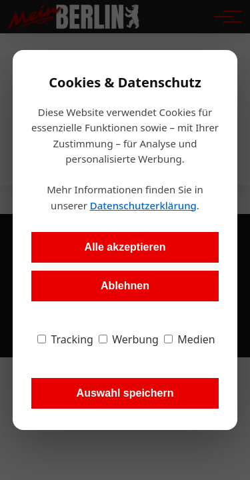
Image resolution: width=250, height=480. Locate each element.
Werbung (129, 339)
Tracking (65, 339)
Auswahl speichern (125, 393)
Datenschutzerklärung (143, 205)
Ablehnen (125, 285)
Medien (189, 339)
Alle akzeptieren (125, 247)
